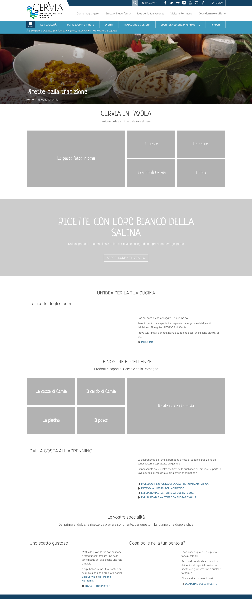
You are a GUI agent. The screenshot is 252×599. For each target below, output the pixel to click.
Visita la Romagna (181, 13)
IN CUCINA (147, 342)
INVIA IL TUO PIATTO (97, 586)
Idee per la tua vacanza (150, 13)
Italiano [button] (151, 2)
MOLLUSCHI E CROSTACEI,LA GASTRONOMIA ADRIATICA (175, 483)
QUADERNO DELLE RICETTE (201, 583)
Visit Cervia (88, 576)
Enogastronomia (48, 99)
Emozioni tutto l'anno (118, 13)
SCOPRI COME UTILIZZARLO (126, 258)
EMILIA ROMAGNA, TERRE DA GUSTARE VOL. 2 (168, 497)
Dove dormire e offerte (212, 13)
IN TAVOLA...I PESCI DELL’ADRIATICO (162, 488)
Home (30, 99)
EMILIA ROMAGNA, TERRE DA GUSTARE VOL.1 (168, 492)
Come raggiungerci (88, 13)
